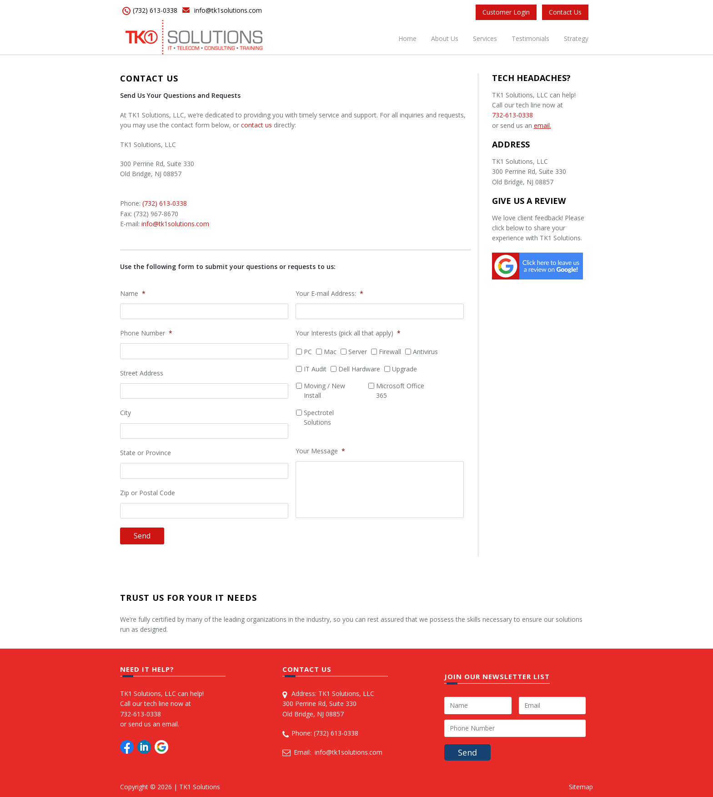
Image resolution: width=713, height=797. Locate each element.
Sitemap (581, 786)
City (125, 413)
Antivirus (425, 351)
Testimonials (530, 38)
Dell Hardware (359, 369)
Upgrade (404, 369)
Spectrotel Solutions (319, 417)
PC (308, 351)
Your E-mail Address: (329, 293)
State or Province (145, 453)
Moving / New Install (324, 390)
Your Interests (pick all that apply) (348, 333)
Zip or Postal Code (147, 493)
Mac (330, 351)
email (170, 724)
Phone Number (146, 333)
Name (133, 293)
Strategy (576, 38)
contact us (256, 125)
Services (485, 38)
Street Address (141, 373)
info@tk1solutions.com (228, 10)
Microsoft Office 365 (400, 390)
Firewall (390, 351)
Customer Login (506, 12)
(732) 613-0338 (155, 10)
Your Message (320, 451)
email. (542, 125)
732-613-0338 (512, 115)
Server (357, 351)
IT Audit (315, 369)
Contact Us (565, 12)
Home (407, 38)
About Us (444, 38)
